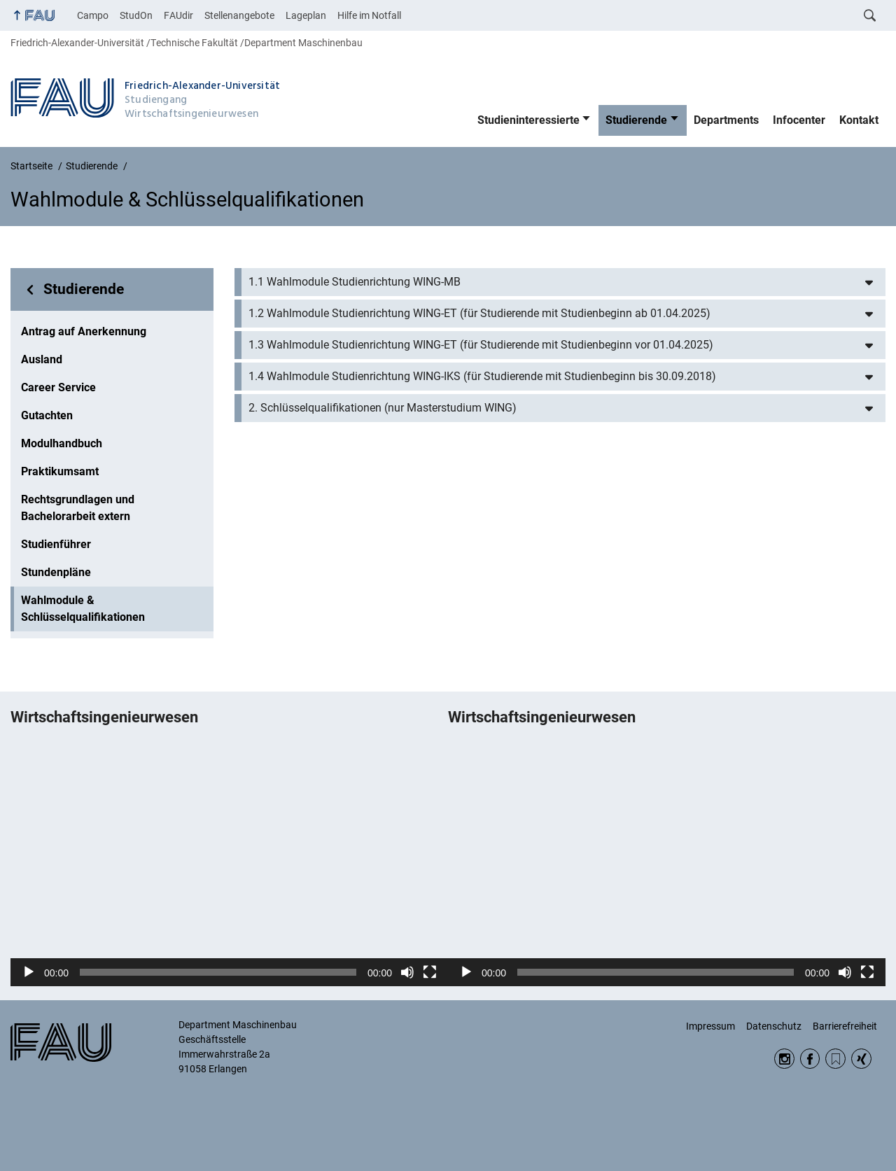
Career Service (58, 387)
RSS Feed (835, 1059)
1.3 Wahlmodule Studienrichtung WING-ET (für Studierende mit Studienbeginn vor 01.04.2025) (480, 344)
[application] (229, 864)
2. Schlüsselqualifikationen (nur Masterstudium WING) (382, 407)
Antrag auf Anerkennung (83, 331)
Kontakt (858, 120)
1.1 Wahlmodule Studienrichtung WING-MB (354, 281)
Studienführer (56, 544)
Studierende (636, 120)
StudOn (136, 15)
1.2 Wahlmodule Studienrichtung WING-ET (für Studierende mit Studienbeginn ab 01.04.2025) (479, 313)
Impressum (710, 1026)
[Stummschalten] (407, 972)
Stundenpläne (56, 572)
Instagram (784, 1059)
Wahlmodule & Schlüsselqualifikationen (83, 609)
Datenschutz (774, 1026)
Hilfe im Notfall (369, 15)
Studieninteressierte (528, 120)
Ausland (41, 359)
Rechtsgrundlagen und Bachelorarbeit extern (77, 508)
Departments (726, 120)
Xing (861, 1059)
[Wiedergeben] (29, 972)
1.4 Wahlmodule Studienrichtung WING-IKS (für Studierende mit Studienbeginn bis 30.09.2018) (482, 376)
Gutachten (47, 415)
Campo (92, 15)
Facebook (810, 1059)
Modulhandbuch (61, 443)
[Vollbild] (430, 972)
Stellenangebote (239, 15)
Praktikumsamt (60, 471)
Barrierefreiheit (845, 1026)
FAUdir (178, 15)
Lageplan (306, 15)
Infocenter (799, 120)
